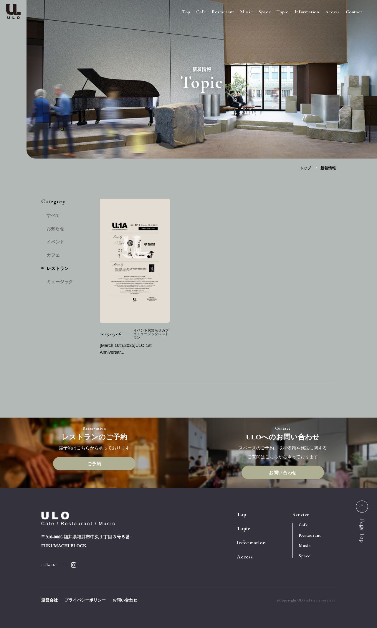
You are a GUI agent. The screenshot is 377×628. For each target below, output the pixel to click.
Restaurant (223, 12)
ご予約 (94, 463)
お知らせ (55, 229)
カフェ (53, 255)
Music (246, 12)
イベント (55, 242)
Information (307, 12)
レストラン (58, 268)
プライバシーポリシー (85, 600)
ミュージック (60, 282)
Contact (354, 12)
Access (332, 12)
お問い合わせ (283, 472)
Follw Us (48, 565)
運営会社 (49, 600)
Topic (282, 12)
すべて (53, 215)
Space (265, 12)
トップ (305, 168)
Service (301, 514)
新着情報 (328, 168)
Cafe (201, 12)
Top (186, 12)
